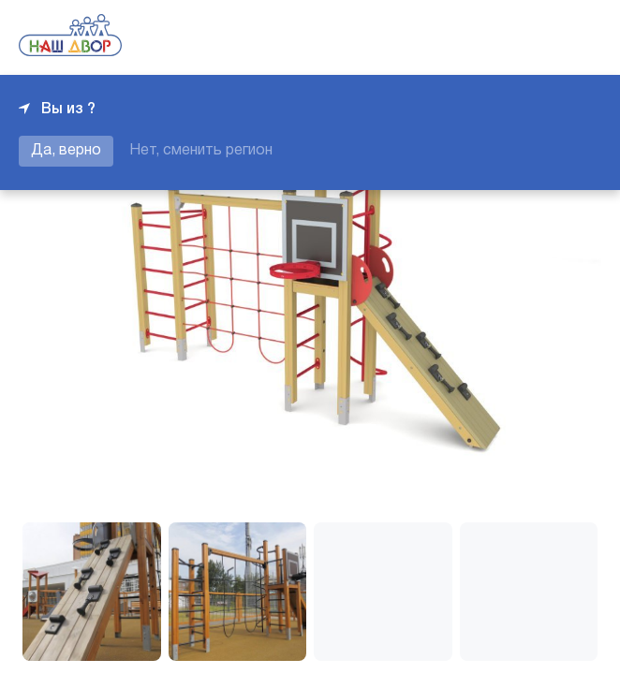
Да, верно (66, 150)
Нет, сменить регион (201, 150)
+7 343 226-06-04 (537, 37)
